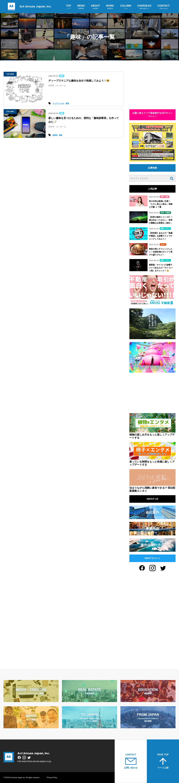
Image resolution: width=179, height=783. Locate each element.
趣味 (61, 76)
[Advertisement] (152, 89)
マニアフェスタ (58, 103)
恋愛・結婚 (164, 196)
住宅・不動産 (165, 212)
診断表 (55, 135)
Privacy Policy (52, 778)
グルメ (163, 244)
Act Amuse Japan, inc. (28, 6)
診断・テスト (165, 228)
